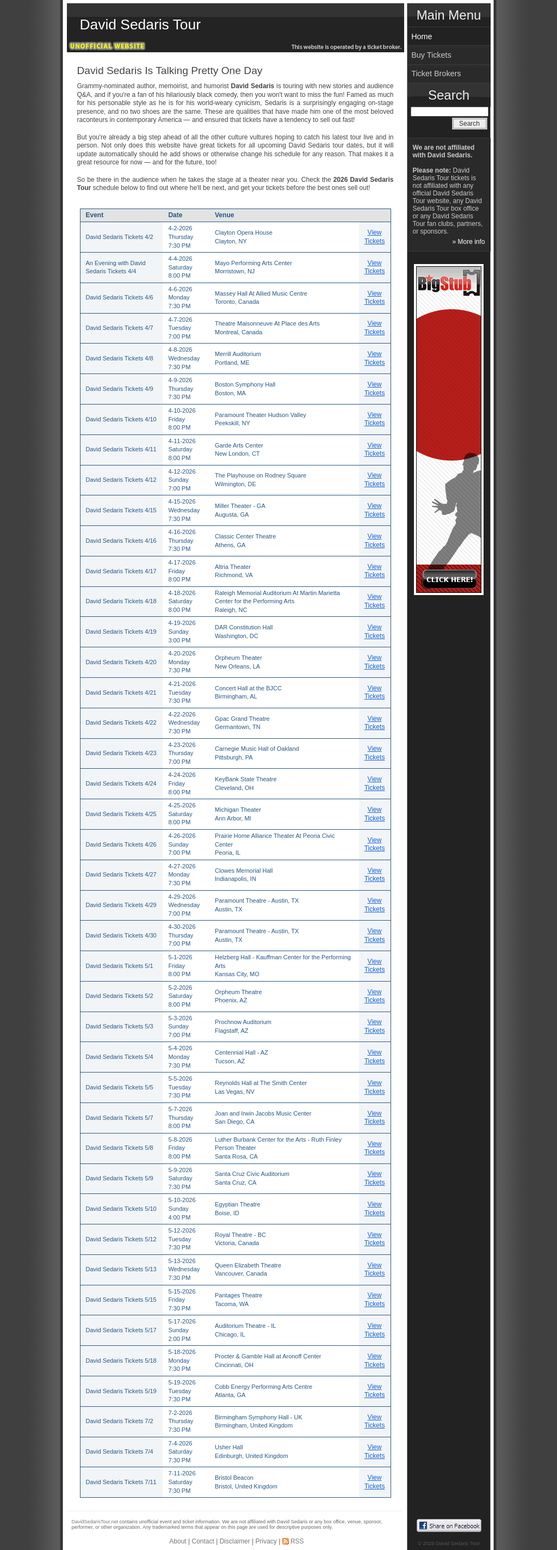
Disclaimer (235, 1541)
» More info (468, 242)
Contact (203, 1541)
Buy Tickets (431, 55)
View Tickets (374, 237)
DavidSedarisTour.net (95, 1521)
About (177, 1541)
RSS (297, 1541)
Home (421, 36)
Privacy (265, 1541)
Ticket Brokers (436, 73)
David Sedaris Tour (140, 24)
